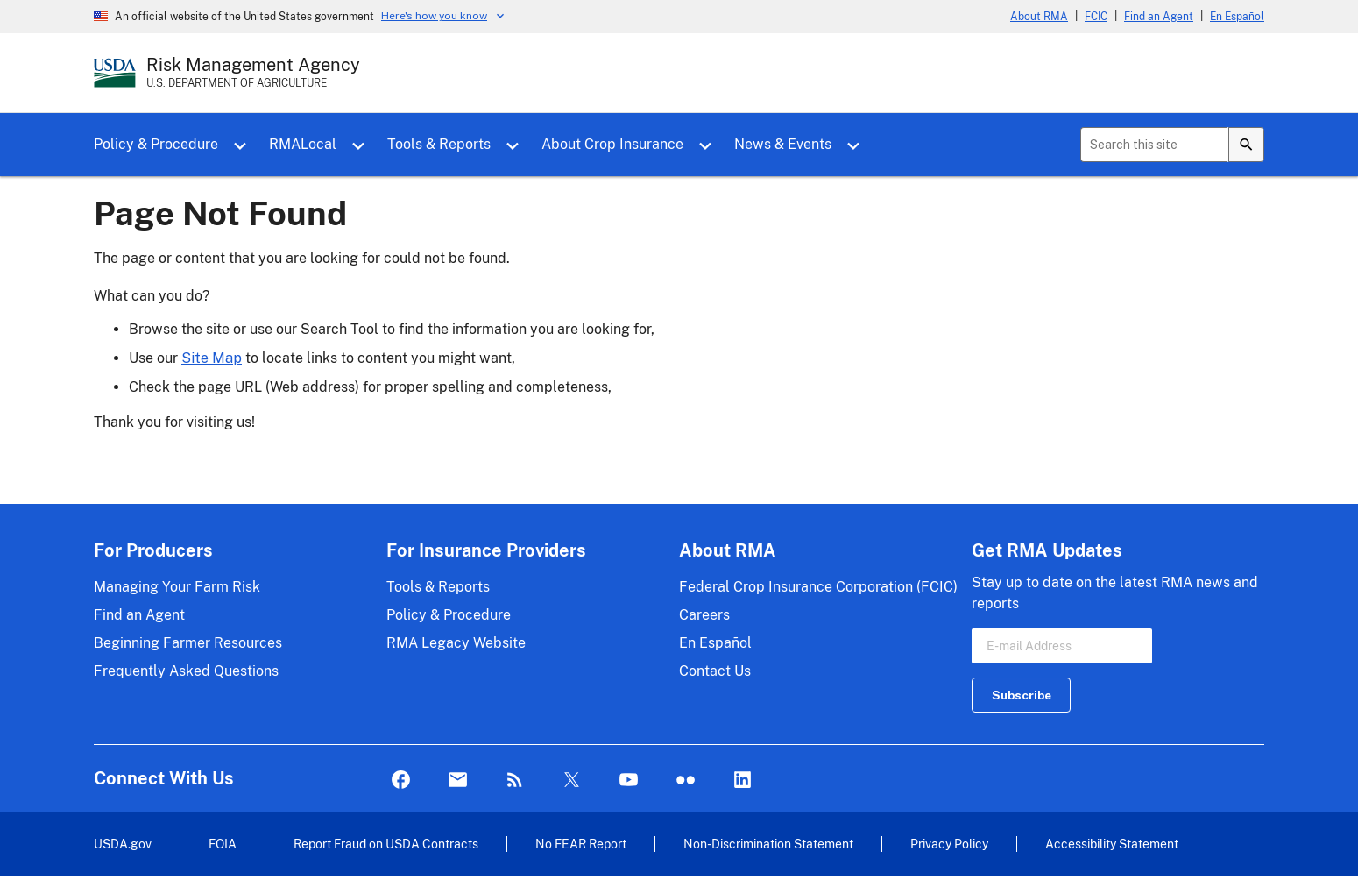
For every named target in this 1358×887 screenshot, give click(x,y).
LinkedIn (742, 780)
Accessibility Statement (1111, 843)
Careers (704, 615)
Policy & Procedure (156, 144)
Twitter (572, 780)
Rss (515, 780)
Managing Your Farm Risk (177, 586)
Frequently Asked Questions (186, 671)
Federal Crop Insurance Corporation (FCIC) (818, 586)
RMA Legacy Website (456, 643)
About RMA (1039, 17)
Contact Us (715, 671)
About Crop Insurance (612, 144)
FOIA (223, 843)
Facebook (401, 780)
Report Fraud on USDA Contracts (386, 843)
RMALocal (302, 144)
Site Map (211, 358)
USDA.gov (123, 843)
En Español (1237, 17)
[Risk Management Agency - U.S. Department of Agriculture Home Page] (253, 72)
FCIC (1096, 17)
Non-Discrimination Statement (768, 843)
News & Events (782, 144)
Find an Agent (1158, 17)
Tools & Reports (439, 144)
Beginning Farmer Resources (188, 643)
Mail (458, 780)
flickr (686, 780)
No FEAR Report (580, 843)
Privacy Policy (949, 843)
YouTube (629, 780)
